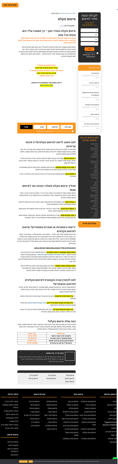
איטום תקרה (35, 412)
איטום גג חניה (90, 405)
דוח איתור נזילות (12, 414)
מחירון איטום (112, 405)
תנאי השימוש (49, 131)
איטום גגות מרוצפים (92, 105)
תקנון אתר (113, 442)
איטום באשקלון (95, 153)
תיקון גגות (113, 415)
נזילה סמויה (13, 421)
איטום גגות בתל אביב (70, 425)
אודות (115, 401)
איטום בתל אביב (95, 192)
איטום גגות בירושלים (70, 412)
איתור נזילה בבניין (11, 401)
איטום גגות (95, 73)
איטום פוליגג (73, 408)
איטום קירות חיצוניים (91, 124)
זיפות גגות (14, 455)
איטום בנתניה (94, 162)
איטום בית (52, 375)
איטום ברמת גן (94, 158)
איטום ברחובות (95, 215)
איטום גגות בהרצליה (88, 429)
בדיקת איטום (52, 429)
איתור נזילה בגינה (11, 428)
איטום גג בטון (73, 401)
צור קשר (114, 435)
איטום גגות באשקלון (70, 438)
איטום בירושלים (95, 205)
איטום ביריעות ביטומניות (12, 450)
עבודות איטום (65, 13)
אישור (30, 461)
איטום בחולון (94, 196)
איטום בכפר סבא (94, 210)
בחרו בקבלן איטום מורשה (37, 303)
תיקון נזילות (112, 418)
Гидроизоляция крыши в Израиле (110, 423)
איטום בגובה (52, 422)
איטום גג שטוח (90, 408)
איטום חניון (35, 425)
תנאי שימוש (112, 438)
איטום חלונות (52, 418)
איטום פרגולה (34, 408)
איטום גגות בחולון (89, 432)
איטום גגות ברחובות (71, 422)
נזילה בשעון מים (12, 418)
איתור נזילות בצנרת (11, 411)
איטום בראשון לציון (94, 200)
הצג (62, 26)
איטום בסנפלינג (51, 425)
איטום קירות (33, 378)
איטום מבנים (51, 378)
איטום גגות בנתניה (89, 418)
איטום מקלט (52, 408)
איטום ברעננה (96, 166)
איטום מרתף (69, 378)
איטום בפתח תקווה (94, 145)
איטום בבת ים (95, 179)
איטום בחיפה (94, 149)
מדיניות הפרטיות (41, 131)
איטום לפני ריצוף (50, 415)
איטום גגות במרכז (71, 415)
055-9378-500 (10, 5)
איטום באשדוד (95, 171)
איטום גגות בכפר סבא (88, 415)
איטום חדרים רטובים (32, 415)
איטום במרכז (94, 175)
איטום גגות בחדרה (71, 429)
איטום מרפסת (52, 405)
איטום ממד (70, 375)
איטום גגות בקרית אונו (70, 418)
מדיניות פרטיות (111, 431)
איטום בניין (34, 375)
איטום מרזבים (34, 401)
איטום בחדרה (94, 188)
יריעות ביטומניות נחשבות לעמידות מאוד (51, 254)
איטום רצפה (69, 381)
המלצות (114, 428)
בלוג (115, 408)
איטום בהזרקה (94, 83)
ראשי (74, 13)
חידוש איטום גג (90, 412)
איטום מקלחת (52, 401)
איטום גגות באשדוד (88, 438)
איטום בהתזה (13, 445)
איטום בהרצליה (95, 184)
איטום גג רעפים (72, 405)
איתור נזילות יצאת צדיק (9, 425)
